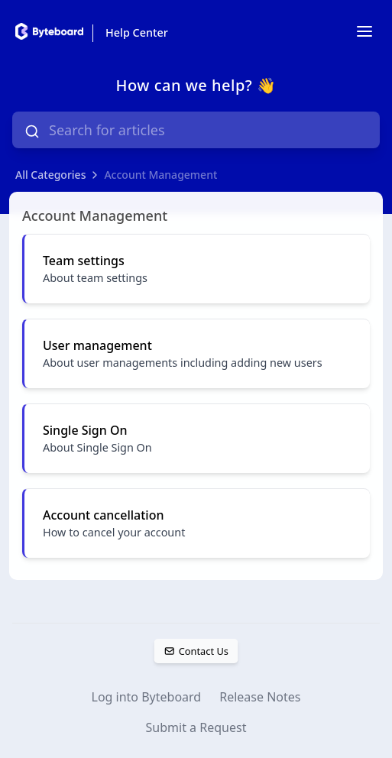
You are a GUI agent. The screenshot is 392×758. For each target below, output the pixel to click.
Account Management (160, 174)
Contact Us (196, 651)
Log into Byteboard (147, 696)
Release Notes (259, 696)
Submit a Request (196, 727)
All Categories (50, 174)
